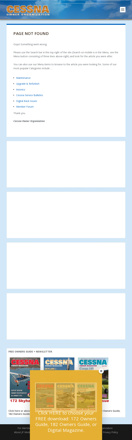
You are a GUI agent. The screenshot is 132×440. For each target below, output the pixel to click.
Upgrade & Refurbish (27, 83)
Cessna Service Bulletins (29, 95)
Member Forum (25, 106)
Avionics (20, 89)
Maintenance (23, 77)
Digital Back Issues (26, 101)
